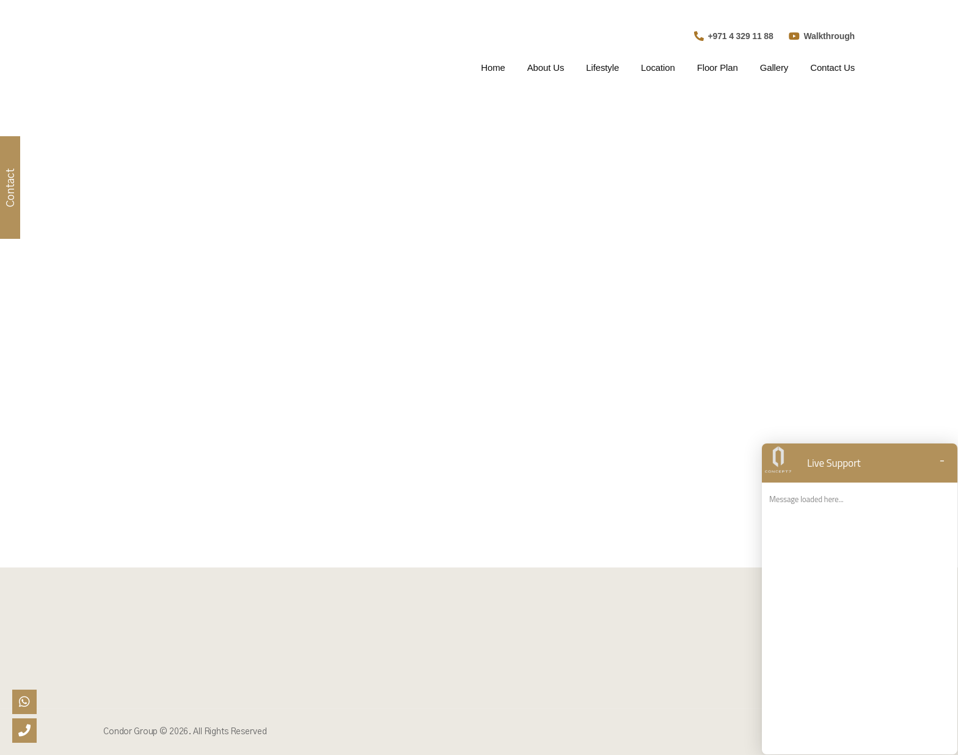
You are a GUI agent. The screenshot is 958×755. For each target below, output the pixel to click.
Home (493, 67)
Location (658, 67)
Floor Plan (717, 67)
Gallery (774, 67)
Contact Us (832, 67)
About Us (546, 67)
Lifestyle (602, 67)
